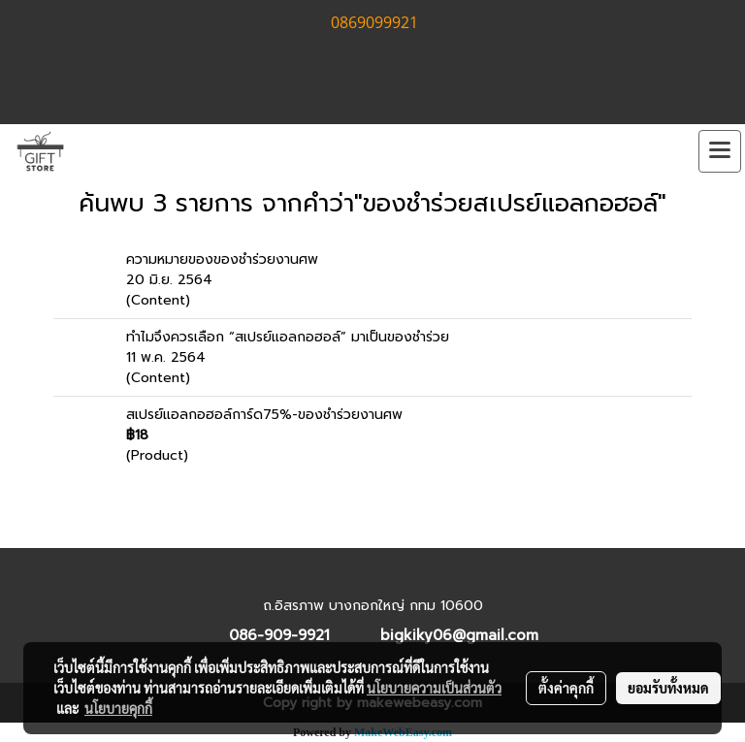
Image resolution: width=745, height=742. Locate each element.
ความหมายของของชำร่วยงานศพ (222, 259)
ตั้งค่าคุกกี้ (566, 687)
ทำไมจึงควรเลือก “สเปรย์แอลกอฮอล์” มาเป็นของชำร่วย (287, 337)
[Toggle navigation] (719, 151)
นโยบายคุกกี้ (118, 708)
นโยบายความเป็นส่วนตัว (434, 687)
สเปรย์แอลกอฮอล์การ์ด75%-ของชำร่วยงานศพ (264, 414)
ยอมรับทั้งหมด (668, 687)
